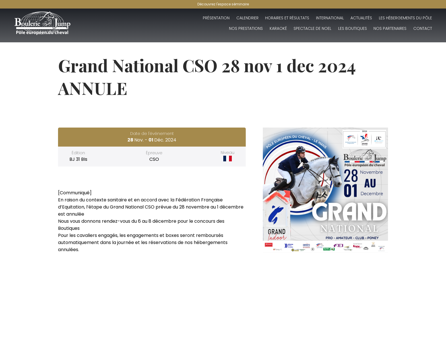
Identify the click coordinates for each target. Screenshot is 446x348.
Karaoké (278, 28)
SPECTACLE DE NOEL (312, 28)
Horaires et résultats (287, 18)
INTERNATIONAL (330, 18)
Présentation (216, 18)
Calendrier (247, 18)
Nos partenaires (389, 28)
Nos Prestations (246, 28)
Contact (422, 28)
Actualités (361, 18)
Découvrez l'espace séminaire (223, 4)
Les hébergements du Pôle (405, 18)
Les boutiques (352, 28)
